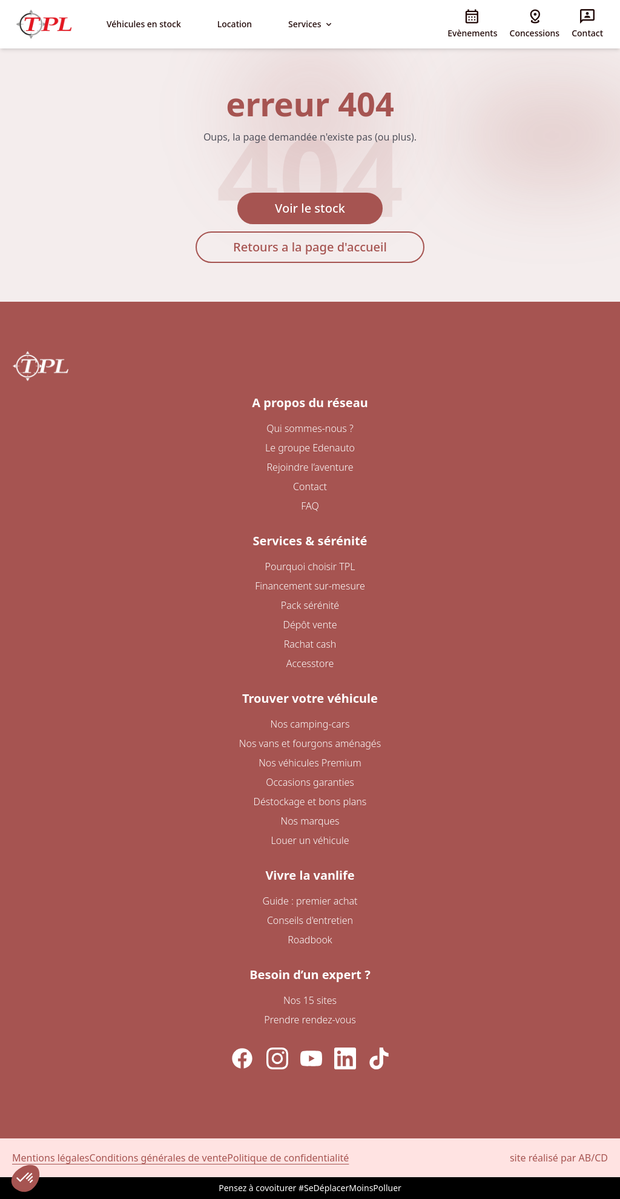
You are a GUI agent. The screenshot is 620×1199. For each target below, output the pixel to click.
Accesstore (310, 663)
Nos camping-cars (310, 724)
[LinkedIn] (345, 1058)
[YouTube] (311, 1058)
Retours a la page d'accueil (310, 247)
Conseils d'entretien (310, 920)
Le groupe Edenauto (310, 447)
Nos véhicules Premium (310, 762)
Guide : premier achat (310, 901)
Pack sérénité (310, 605)
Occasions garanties (310, 782)
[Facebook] (242, 1058)
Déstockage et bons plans (310, 801)
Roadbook (310, 939)
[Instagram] (277, 1058)
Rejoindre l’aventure (309, 467)
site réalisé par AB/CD (559, 1157)
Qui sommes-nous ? (310, 428)
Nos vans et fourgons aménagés (310, 743)
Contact (310, 486)
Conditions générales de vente (159, 1157)
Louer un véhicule (310, 840)
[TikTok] (379, 1058)
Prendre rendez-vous (309, 1019)
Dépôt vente (310, 624)
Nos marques (309, 821)
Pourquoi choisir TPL (310, 566)
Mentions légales (51, 1157)
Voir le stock (310, 208)
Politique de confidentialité (288, 1157)
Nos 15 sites (310, 1000)
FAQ (309, 506)
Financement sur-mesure (310, 586)
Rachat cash (310, 644)
